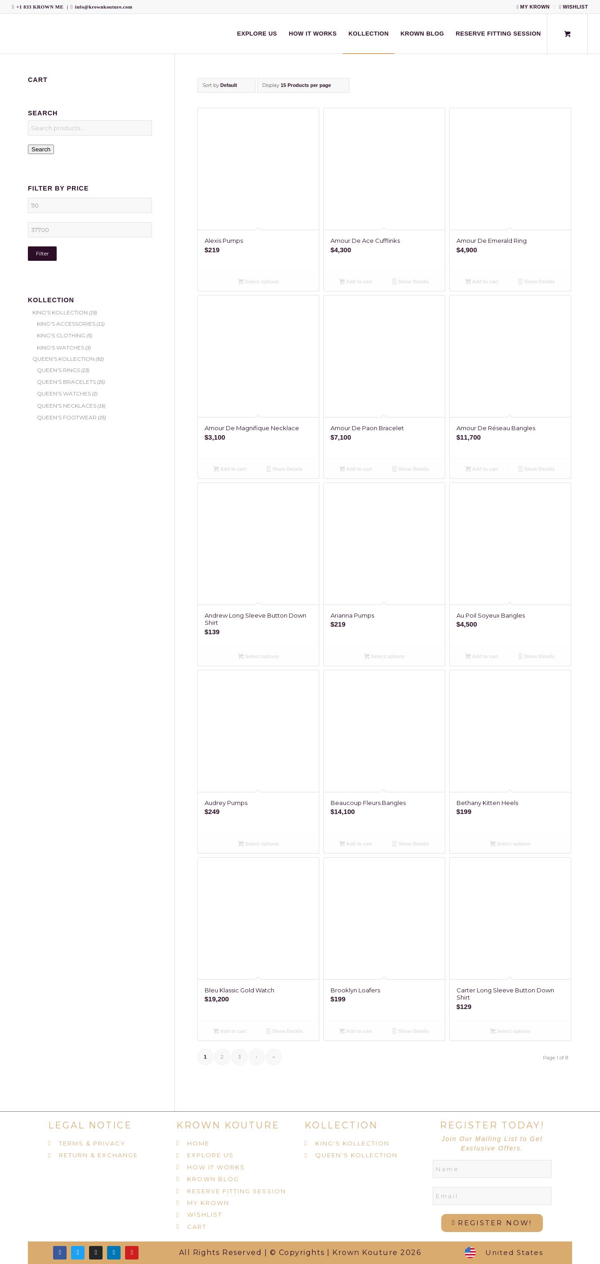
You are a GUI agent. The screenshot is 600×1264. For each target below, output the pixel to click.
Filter (42, 253)
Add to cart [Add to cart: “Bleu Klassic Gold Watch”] (229, 1032)
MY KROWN (533, 6)
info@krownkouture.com (104, 6)
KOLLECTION (341, 1125)
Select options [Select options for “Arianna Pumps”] (384, 657)
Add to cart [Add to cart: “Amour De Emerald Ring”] (481, 282)
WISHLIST (573, 6)
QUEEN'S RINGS (58, 370)
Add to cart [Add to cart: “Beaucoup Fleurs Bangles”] (355, 845)
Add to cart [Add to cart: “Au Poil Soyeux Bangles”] (481, 657)
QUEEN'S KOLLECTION (63, 358)
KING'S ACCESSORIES (66, 323)
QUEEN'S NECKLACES (66, 405)
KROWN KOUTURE (228, 1125)
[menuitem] (533, 7)
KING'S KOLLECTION (60, 312)
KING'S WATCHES (60, 347)
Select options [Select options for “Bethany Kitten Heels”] (510, 845)
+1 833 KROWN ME (39, 6)
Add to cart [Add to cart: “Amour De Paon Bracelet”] (355, 470)
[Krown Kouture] (12, 34)
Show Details (411, 282)
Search (40, 149)
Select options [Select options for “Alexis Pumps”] (258, 282)
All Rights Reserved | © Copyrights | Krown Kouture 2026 (300, 1252)
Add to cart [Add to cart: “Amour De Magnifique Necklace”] (229, 470)
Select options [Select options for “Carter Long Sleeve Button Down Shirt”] (510, 1032)
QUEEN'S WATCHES (64, 393)
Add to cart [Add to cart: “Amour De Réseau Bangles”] (481, 470)
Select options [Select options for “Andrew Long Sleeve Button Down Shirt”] (258, 657)
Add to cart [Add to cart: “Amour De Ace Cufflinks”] (355, 282)
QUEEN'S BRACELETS (66, 381)
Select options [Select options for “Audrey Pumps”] (258, 845)
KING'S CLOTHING (61, 335)
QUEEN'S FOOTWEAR (67, 417)
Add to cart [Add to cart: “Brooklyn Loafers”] (355, 1032)
